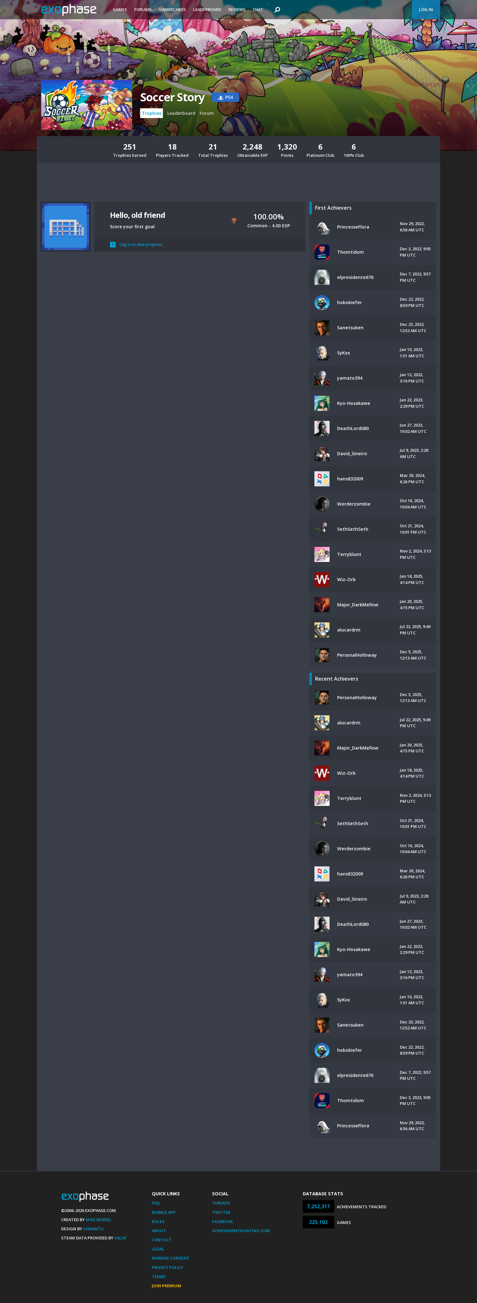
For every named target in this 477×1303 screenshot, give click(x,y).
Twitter (221, 1212)
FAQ (156, 1203)
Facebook (222, 1221)
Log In (426, 9)
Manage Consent (171, 1258)
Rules (158, 1221)
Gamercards (172, 9)
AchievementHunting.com (241, 1230)
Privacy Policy (167, 1267)
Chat (258, 9)
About (159, 1230)
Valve (120, 1238)
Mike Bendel (99, 1219)
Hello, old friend (137, 215)
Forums (143, 9)
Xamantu (93, 1229)
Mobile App (163, 1212)
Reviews (236, 9)
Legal (158, 1249)
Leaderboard (207, 9)
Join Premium (166, 1286)
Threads (221, 1203)
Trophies (151, 113)
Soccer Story (172, 97)
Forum (207, 113)
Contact (161, 1240)
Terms (159, 1276)
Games (120, 9)
